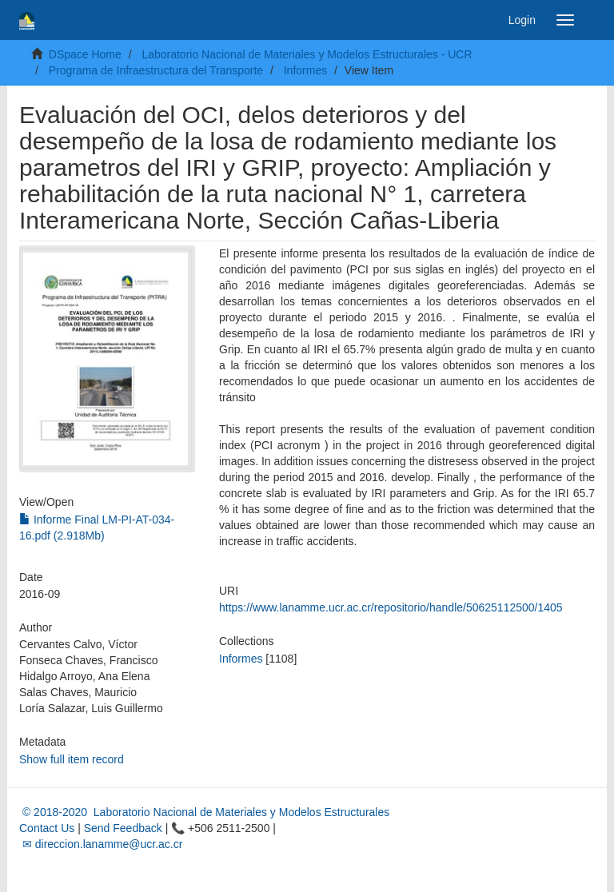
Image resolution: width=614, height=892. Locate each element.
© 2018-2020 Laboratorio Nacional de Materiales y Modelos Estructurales (204, 812)
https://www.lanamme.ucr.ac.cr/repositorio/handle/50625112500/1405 (391, 607)
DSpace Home (85, 54)
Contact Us (46, 828)
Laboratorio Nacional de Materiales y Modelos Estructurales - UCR (307, 54)
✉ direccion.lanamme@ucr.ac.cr (100, 844)
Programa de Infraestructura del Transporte (156, 70)
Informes (305, 70)
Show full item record (71, 759)
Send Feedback (123, 828)
